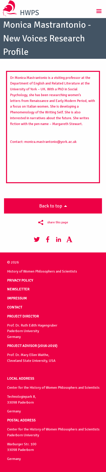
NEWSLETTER (18, 289)
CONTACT (14, 307)
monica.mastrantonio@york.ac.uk (50, 141)
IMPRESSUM (17, 298)
